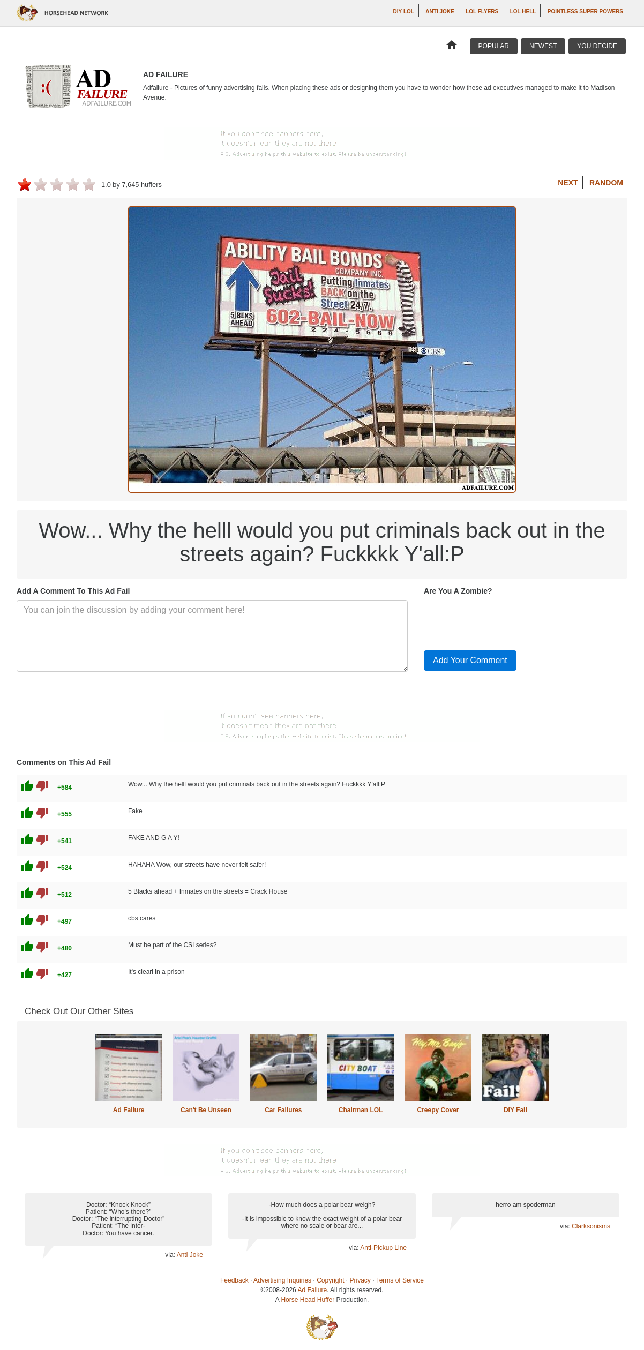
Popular (493, 46)
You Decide (597, 46)
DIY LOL (403, 11)
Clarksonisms (591, 1226)
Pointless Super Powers (585, 11)
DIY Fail (515, 1110)
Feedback (234, 1280)
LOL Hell (523, 11)
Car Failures (283, 1110)
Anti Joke (439, 11)
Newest (543, 46)
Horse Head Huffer (307, 1299)
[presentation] (505, 621)
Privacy (360, 1280)
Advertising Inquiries (282, 1280)
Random (606, 182)
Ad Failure (129, 1110)
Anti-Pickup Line (383, 1247)
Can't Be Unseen (206, 1110)
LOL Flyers (482, 11)
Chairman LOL (361, 1110)
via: (170, 1254)
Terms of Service (400, 1280)
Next (568, 182)
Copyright (330, 1280)
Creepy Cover (438, 1110)
